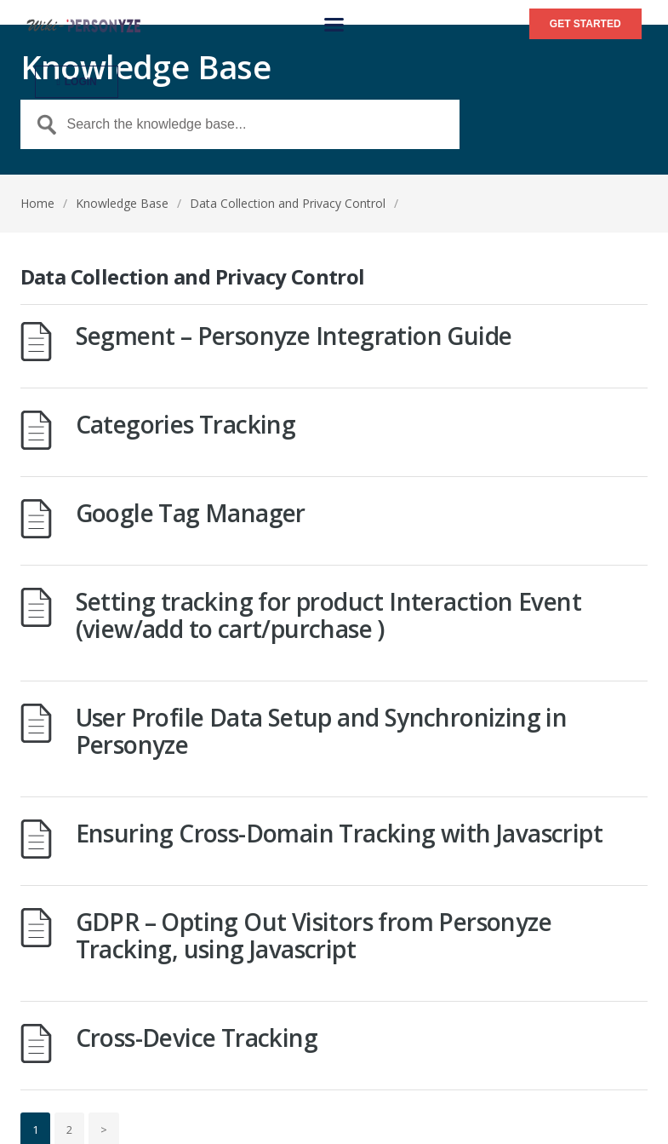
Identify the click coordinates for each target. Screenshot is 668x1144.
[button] (333, 25)
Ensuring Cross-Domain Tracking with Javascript (339, 833)
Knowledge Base (122, 203)
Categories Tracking (186, 424)
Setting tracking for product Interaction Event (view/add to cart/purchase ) (328, 615)
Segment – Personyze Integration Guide (294, 335)
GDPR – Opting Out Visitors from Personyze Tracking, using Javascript (313, 935)
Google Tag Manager (190, 513)
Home (37, 203)
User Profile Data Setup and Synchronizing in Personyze (322, 731)
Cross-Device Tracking (196, 1037)
